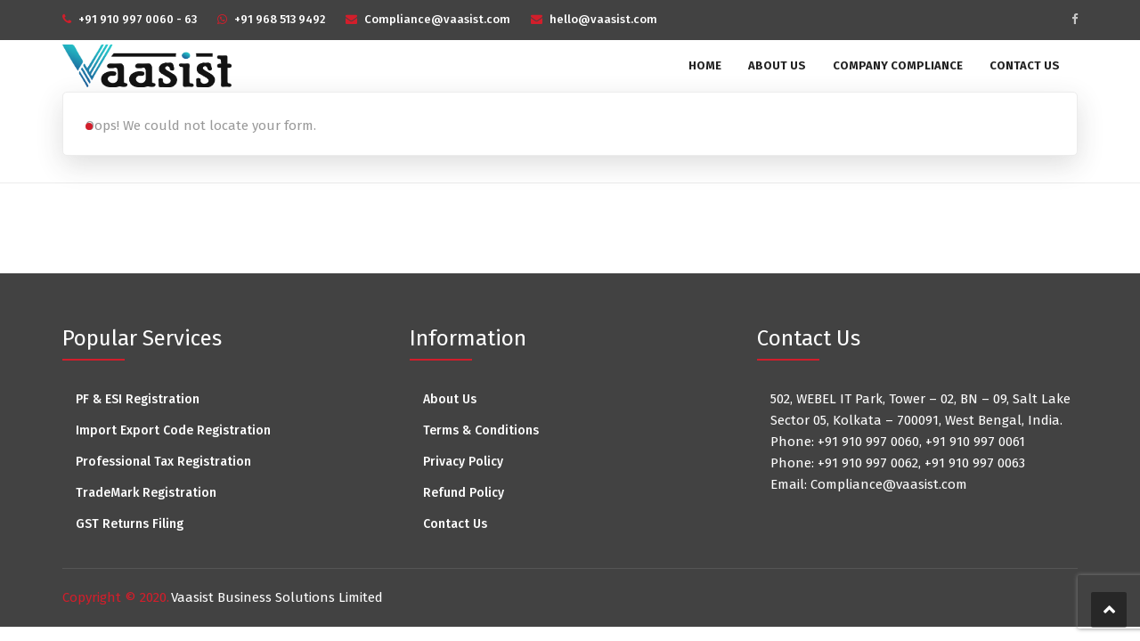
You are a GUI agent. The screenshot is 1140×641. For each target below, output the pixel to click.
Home (704, 65)
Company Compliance (898, 65)
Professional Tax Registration (163, 461)
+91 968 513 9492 (279, 19)
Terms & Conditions (481, 430)
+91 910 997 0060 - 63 (137, 19)
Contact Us (1024, 65)
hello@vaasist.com (603, 19)
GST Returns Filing (129, 523)
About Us (777, 65)
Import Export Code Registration (173, 430)
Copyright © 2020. (115, 597)
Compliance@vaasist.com (437, 19)
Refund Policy (463, 492)
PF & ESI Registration (138, 399)
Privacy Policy (463, 461)
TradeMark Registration (146, 492)
